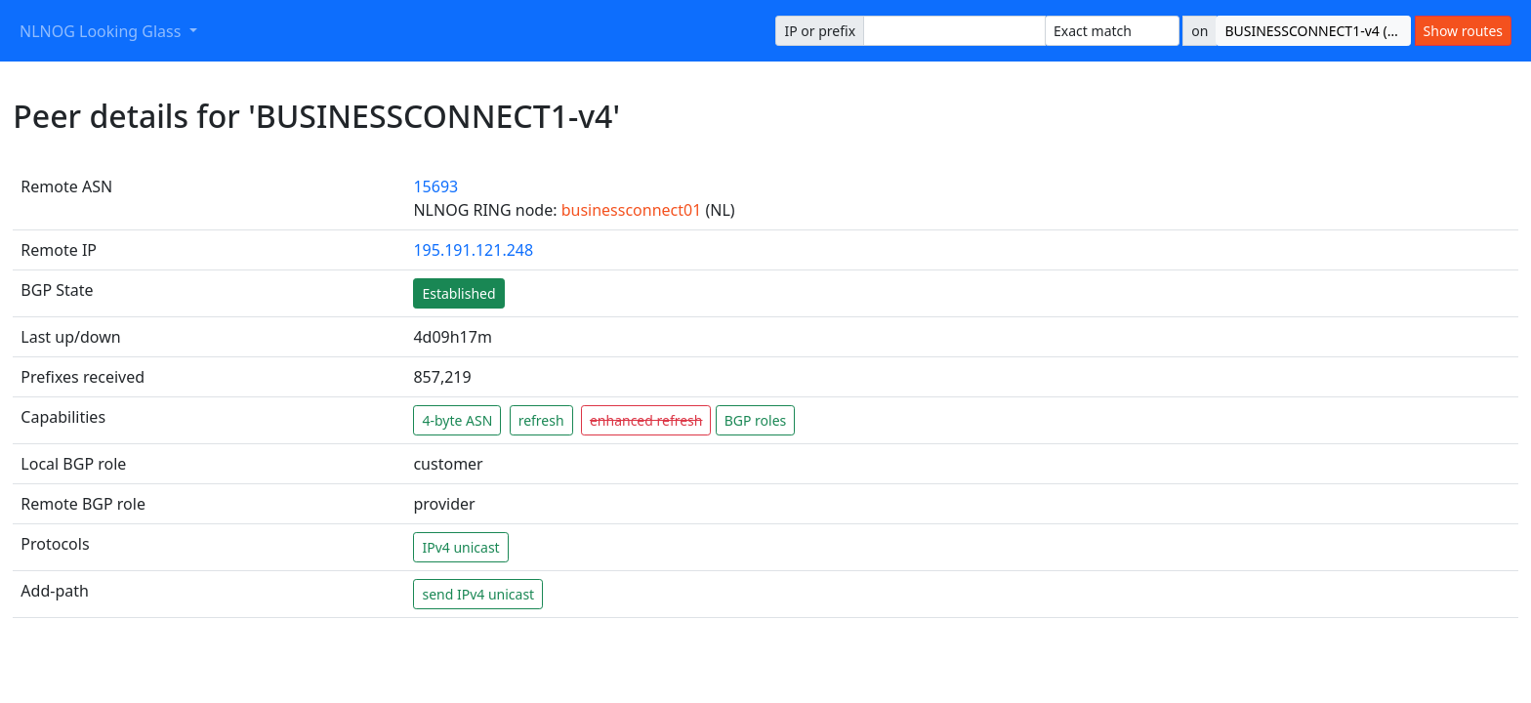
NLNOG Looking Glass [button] (103, 31)
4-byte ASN (457, 420)
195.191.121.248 (473, 250)
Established (458, 293)
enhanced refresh (646, 420)
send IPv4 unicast (478, 594)
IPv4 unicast (460, 547)
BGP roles (755, 420)
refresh (541, 420)
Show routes (1463, 30)
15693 (435, 186)
